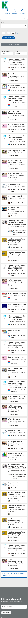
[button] (17, 33)
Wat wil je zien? (5, 51)
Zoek (2, 23)
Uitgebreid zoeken (14, 44)
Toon (16, 51)
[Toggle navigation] (23, 17)
